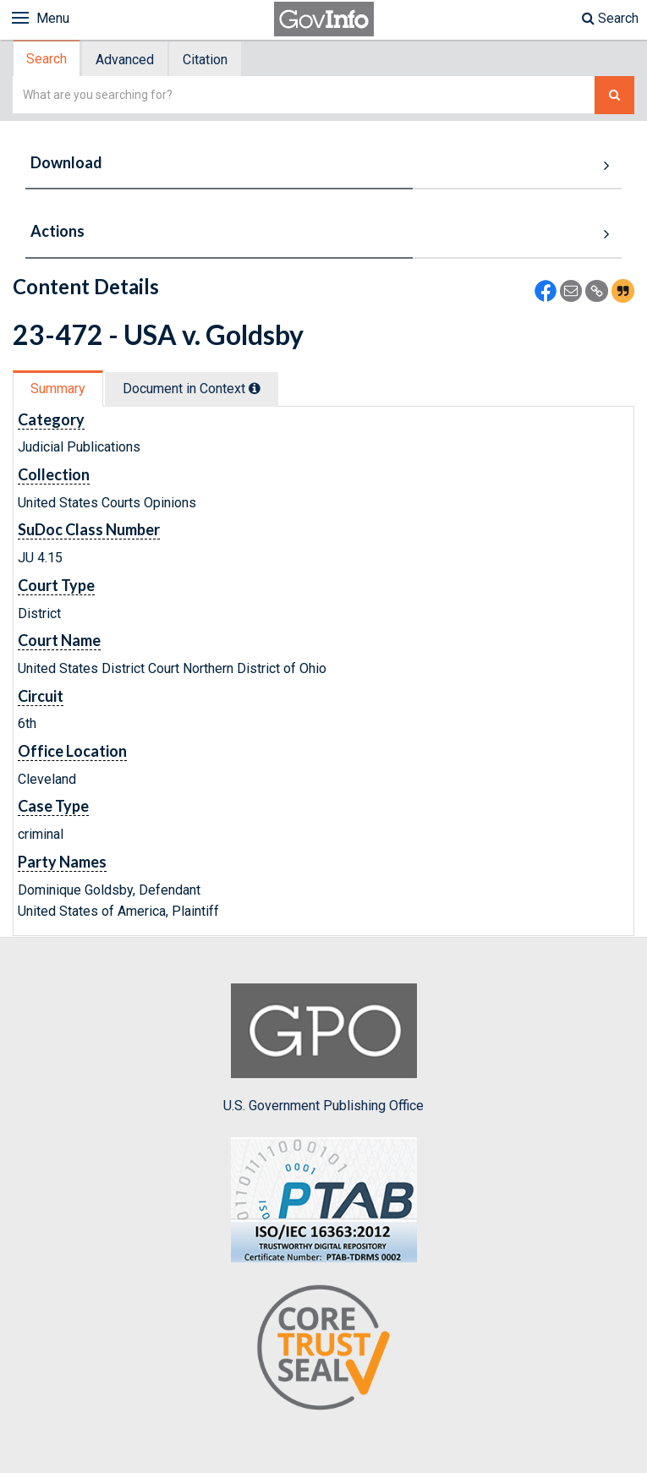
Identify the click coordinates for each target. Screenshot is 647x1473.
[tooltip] (254, 388)
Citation (205, 60)
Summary (57, 389)
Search (610, 18)
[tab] (47, 59)
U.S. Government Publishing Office (323, 1048)
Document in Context (191, 389)
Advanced (125, 60)
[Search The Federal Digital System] (614, 95)
